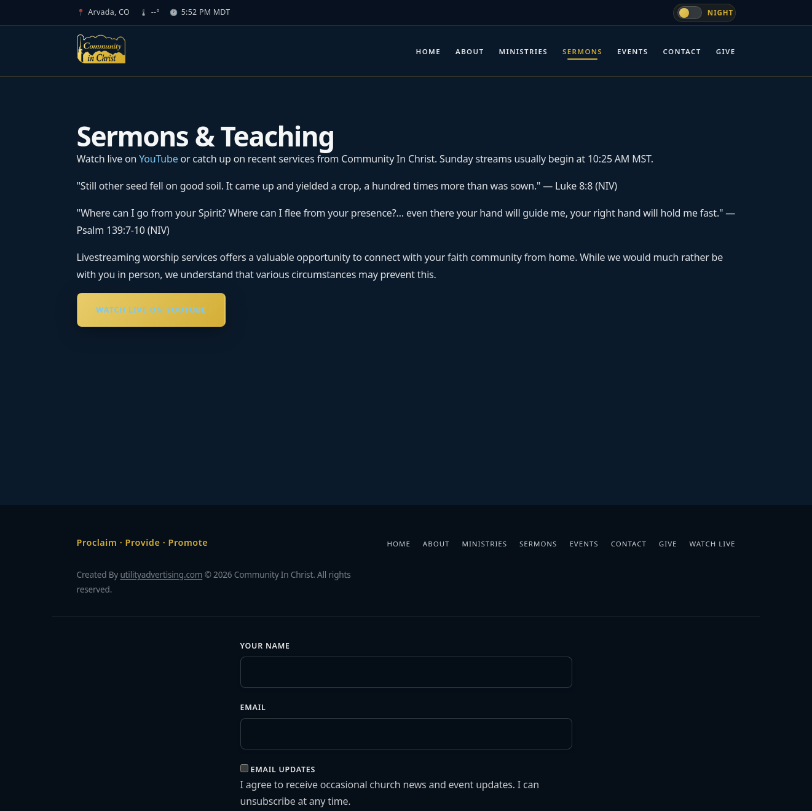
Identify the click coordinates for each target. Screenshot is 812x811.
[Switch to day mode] (704, 13)
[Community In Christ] (101, 48)
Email (253, 707)
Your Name (265, 646)
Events (632, 51)
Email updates (282, 769)
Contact (682, 51)
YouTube (158, 159)
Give (726, 51)
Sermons (582, 51)
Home (428, 51)
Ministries (523, 51)
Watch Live (712, 543)
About (469, 51)
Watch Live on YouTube (151, 309)
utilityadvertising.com (161, 574)
